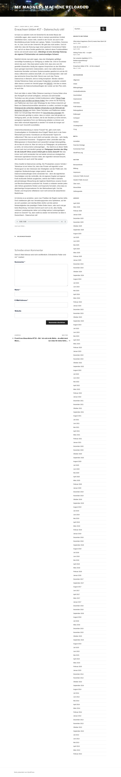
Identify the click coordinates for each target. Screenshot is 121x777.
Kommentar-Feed (78, 149)
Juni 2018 (76, 556)
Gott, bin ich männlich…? (81, 47)
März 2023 (76, 344)
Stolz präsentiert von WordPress (24, 772)
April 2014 (76, 704)
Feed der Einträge (79, 145)
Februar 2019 (77, 530)
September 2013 (78, 731)
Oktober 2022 (77, 363)
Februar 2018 (77, 571)
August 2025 (77, 233)
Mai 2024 (76, 290)
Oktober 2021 (77, 408)
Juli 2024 (76, 283)
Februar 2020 (77, 484)
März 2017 (76, 598)
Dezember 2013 (78, 720)
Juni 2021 (76, 423)
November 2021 (78, 404)
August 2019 (77, 507)
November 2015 (78, 632)
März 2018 (76, 568)
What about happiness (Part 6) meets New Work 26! (89, 41)
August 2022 (77, 370)
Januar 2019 (77, 533)
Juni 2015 (76, 651)
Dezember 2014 (78, 674)
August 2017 (77, 587)
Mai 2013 (76, 742)
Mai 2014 (76, 701)
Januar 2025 (77, 260)
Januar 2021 (77, 442)
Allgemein (76, 80)
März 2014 (76, 708)
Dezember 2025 (78, 218)
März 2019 (76, 526)
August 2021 (77, 416)
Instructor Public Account (81, 176)
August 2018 (77, 549)
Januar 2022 (77, 397)
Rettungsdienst (78, 110)
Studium (76, 122)
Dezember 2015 (78, 628)
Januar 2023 (77, 351)
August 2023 (77, 325)
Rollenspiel (76, 114)
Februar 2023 (77, 347)
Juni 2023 (76, 332)
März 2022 (76, 389)
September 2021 (78, 412)
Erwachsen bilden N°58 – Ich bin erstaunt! (86, 66)
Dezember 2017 (78, 579)
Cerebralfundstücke (79, 91)
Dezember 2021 (78, 401)
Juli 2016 (76, 621)
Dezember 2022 (78, 355)
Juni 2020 (76, 469)
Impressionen (77, 99)
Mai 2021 (76, 427)
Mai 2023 (76, 336)
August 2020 (77, 461)
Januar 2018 (77, 575)
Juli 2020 (76, 465)
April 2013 (76, 746)
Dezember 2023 (78, 309)
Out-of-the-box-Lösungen (52, 113)
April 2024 (76, 294)
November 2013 (78, 723)
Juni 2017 (76, 590)
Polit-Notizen (77, 106)
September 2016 (78, 613)
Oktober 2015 (77, 636)
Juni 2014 (76, 697)
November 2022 (78, 359)
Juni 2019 (76, 514)
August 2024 (77, 279)
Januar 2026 (77, 214)
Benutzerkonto (78, 164)
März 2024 (76, 298)
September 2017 (78, 583)
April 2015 (76, 659)
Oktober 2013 (77, 727)
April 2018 (76, 564)
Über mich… (77, 183)
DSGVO (49, 83)
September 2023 (78, 321)
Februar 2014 (77, 712)
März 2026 (76, 207)
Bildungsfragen (24, 236)
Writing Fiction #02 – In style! (82, 52)
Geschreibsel (77, 95)
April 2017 (76, 594)
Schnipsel (76, 118)
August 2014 (77, 689)
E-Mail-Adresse (21, 300)
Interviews (76, 103)
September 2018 (78, 545)
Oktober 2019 (77, 499)
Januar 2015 (77, 670)
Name (17, 290)
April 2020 (76, 476)
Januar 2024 (77, 306)
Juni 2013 (76, 739)
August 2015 (77, 644)
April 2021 (76, 431)
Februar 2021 (77, 438)
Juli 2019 (76, 511)
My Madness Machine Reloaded (52, 7)
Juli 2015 (76, 647)
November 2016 (78, 609)
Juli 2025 (76, 237)
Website (18, 311)
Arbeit (75, 84)
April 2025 (76, 249)
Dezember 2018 (78, 537)
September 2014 (78, 685)
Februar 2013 (77, 754)
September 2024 (78, 275)
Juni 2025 (76, 241)
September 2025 (78, 230)
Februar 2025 (77, 256)
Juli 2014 (76, 693)
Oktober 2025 (77, 226)
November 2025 (78, 222)
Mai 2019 (76, 518)
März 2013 (76, 750)
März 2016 (76, 625)
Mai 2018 (76, 560)
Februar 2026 (77, 211)
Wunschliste (77, 187)
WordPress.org (78, 152)
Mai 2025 (76, 245)
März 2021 (76, 435)
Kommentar (20, 262)
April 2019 (76, 522)
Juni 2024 (76, 287)
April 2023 (76, 340)
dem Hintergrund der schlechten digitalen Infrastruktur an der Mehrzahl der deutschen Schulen (41, 108)
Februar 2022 (77, 393)
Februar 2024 (77, 302)
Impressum (76, 172)
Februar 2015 (77, 666)
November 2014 (78, 678)
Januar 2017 (77, 602)
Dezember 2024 (78, 264)
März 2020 (76, 480)
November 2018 (78, 541)
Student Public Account (80, 180)
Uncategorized (78, 125)
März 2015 (76, 663)
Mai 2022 (76, 382)
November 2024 (78, 268)
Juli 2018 (76, 552)
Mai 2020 (76, 473)
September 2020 (78, 457)
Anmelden (76, 141)
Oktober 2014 (77, 682)
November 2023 (78, 313)
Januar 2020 (77, 488)
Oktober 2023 (77, 317)
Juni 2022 (76, 378)
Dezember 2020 (78, 446)
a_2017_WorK (33, 26)
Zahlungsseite (77, 191)
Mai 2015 (76, 655)
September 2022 (78, 366)
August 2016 (77, 617)
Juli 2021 (76, 419)
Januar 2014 (77, 716)
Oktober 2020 (77, 454)
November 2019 (78, 495)
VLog (75, 129)
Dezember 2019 (78, 492)
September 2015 (78, 640)
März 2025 (76, 252)
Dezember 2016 (78, 606)
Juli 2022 (76, 374)
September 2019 (78, 503)
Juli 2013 (76, 735)
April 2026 (76, 203)
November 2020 (78, 450)
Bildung (75, 168)
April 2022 (76, 385)
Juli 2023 (76, 328)
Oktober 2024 (77, 271)
